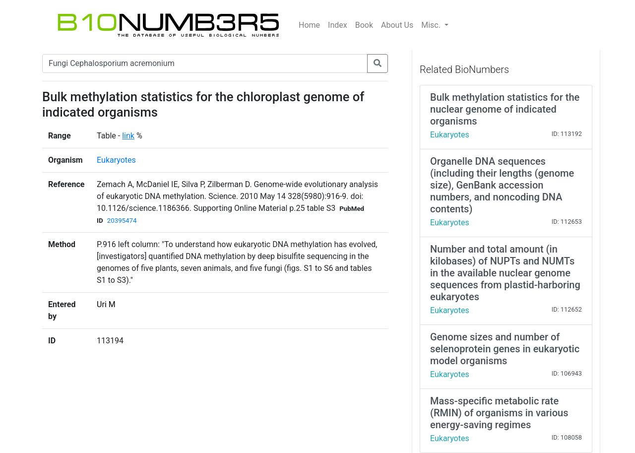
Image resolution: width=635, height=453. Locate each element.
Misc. (432, 25)
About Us (397, 25)
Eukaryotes (116, 160)
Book (364, 25)
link (128, 135)
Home (309, 25)
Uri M (106, 304)
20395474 (122, 220)
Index (337, 25)
